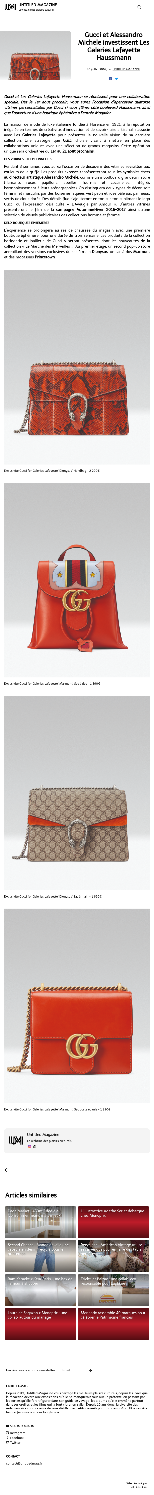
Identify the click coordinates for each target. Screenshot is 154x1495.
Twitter (13, 1442)
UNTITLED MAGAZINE (37, 7)
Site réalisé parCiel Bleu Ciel (137, 1485)
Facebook (15, 1438)
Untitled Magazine (126, 69)
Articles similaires (31, 1195)
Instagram (15, 1433)
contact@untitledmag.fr (24, 1463)
